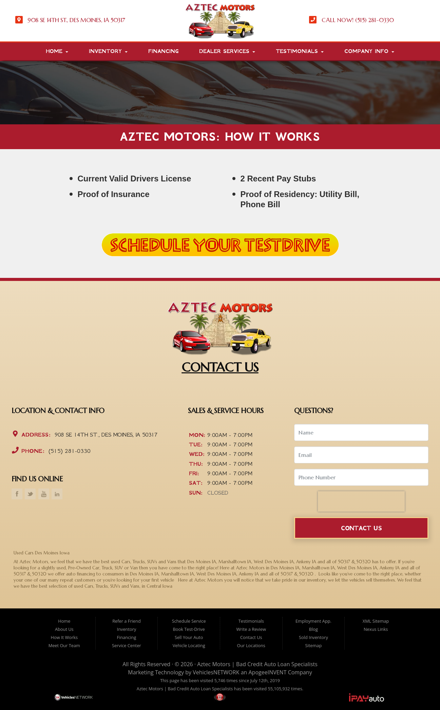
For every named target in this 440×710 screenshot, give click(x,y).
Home (57, 51)
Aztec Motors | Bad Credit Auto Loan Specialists (257, 664)
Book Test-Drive (189, 629)
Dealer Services (227, 51)
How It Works (64, 637)
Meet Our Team (64, 645)
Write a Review (251, 629)
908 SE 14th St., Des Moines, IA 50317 (104, 434)
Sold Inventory (313, 637)
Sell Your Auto (189, 637)
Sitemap (313, 645)
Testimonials (300, 51)
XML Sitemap (376, 621)
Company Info (369, 51)
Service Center (126, 645)
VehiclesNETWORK (216, 672)
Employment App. (313, 621)
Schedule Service (189, 621)
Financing (163, 51)
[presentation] (361, 501)
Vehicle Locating (189, 645)
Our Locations (251, 645)
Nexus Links (376, 629)
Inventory (108, 51)
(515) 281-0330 (68, 451)
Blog (313, 629)
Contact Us (361, 528)
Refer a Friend (126, 621)
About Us (64, 629)
